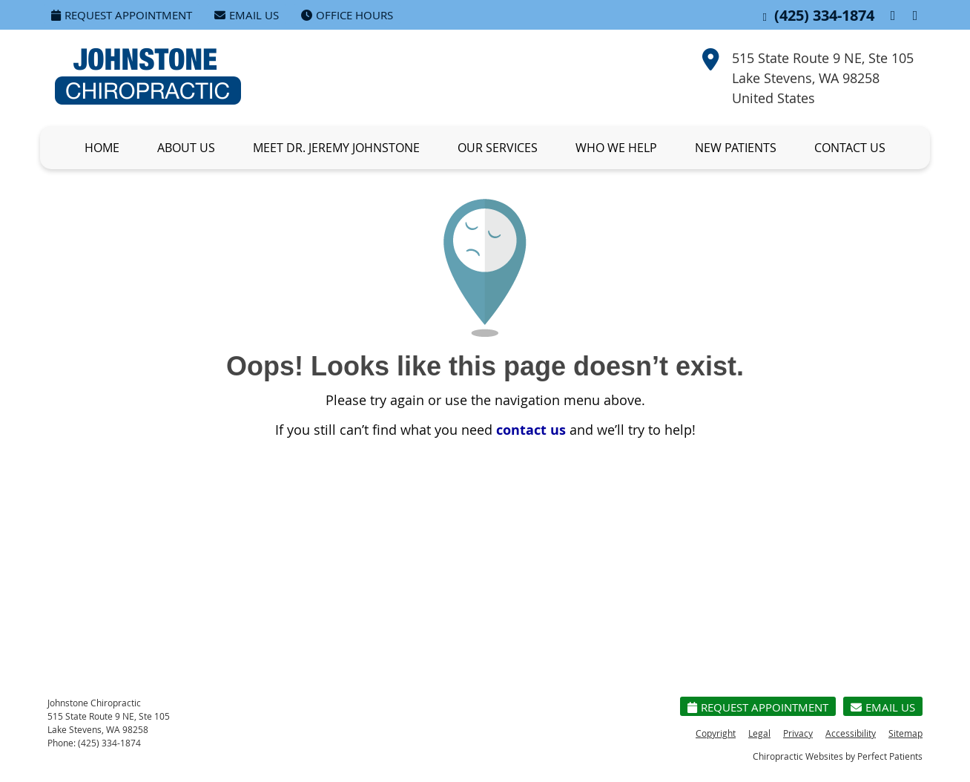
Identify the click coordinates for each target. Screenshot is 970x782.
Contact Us (849, 147)
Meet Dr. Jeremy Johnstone (336, 147)
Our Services (498, 147)
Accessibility (850, 733)
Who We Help (616, 147)
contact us (531, 430)
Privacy (798, 733)
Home (102, 147)
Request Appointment (121, 14)
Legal (759, 733)
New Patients (735, 147)
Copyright (716, 733)
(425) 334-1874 (824, 15)
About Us (186, 147)
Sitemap (905, 733)
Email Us (246, 14)
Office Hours (347, 14)
